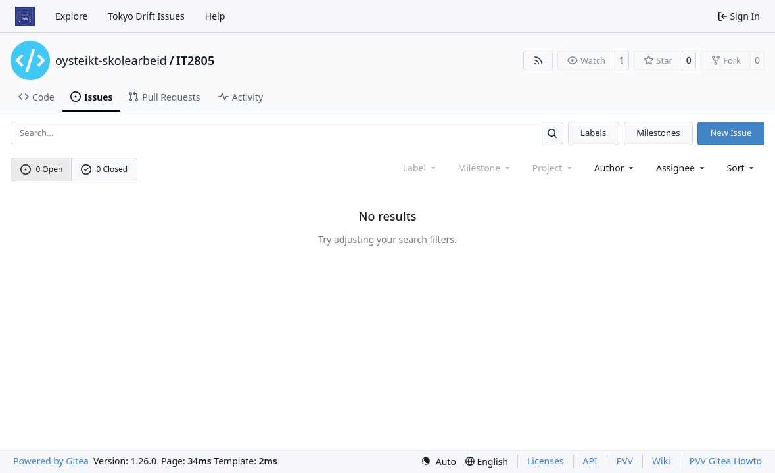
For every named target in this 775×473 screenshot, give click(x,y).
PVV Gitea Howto (726, 461)
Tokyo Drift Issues (146, 16)
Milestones (658, 133)
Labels (593, 133)
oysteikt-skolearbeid (111, 60)
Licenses (545, 461)
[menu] (741, 167)
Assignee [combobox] (681, 168)
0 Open (41, 169)
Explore (71, 16)
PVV (625, 461)
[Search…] (552, 133)
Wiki (661, 461)
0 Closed (104, 169)
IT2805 (195, 60)
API (590, 461)
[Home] (25, 16)
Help (215, 16)
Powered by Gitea (51, 461)
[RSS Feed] (538, 60)
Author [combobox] (615, 168)
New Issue (731, 133)
